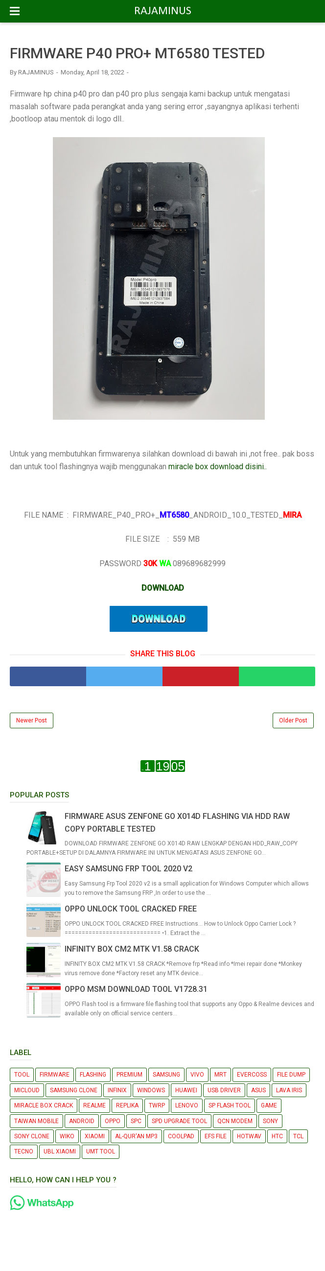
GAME (269, 1105)
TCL (298, 1136)
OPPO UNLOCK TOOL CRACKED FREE (131, 908)
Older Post (293, 720)
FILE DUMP (291, 1074)
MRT (220, 1074)
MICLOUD (27, 1090)
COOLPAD (181, 1136)
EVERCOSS (252, 1074)
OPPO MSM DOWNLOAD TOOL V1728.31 (136, 989)
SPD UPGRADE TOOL (179, 1121)
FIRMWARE (55, 1074)
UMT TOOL (100, 1151)
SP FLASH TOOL (230, 1105)
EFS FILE (216, 1136)
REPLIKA (127, 1105)
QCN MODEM (235, 1121)
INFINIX (117, 1090)
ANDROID (81, 1121)
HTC (277, 1136)
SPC (136, 1121)
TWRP (157, 1105)
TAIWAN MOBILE (36, 1121)
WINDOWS (151, 1090)
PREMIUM (129, 1074)
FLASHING (93, 1074)
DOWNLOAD (162, 588)
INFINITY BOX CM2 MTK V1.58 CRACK (132, 949)
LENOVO (186, 1105)
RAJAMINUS (162, 11)
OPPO (112, 1121)
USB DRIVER (224, 1090)
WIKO (67, 1136)
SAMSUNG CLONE (73, 1090)
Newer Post (31, 720)
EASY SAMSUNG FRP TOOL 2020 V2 (128, 868)
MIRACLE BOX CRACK (43, 1105)
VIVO (197, 1074)
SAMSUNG (166, 1074)
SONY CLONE (31, 1136)
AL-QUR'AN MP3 (136, 1136)
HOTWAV (249, 1136)
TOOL (21, 1074)
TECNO (23, 1151)
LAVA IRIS (289, 1090)
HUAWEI (186, 1090)
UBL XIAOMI (60, 1151)
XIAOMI (95, 1136)
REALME (94, 1105)
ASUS (258, 1090)
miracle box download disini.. (217, 466)
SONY (270, 1121)
